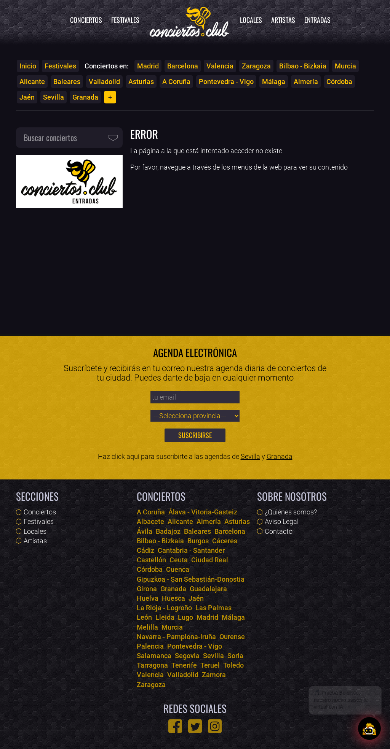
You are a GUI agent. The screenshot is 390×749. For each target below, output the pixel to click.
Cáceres (224, 541)
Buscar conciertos (50, 137)
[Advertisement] (69, 266)
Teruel (210, 665)
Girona (147, 589)
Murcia (345, 66)
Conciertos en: (107, 66)
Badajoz (168, 531)
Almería (306, 82)
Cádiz (145, 550)
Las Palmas (213, 608)
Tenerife (184, 665)
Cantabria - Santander (191, 550)
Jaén (27, 97)
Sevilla (53, 97)
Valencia (219, 66)
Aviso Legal (282, 521)
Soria (235, 656)
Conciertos (86, 20)
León (144, 617)
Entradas (317, 20)
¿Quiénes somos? (291, 512)
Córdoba (339, 82)
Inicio (27, 66)
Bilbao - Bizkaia (302, 66)
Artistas (283, 20)
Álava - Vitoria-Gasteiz (202, 512)
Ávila (144, 531)
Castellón (151, 560)
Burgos (198, 541)
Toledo (233, 665)
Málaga (273, 82)
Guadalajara (208, 589)
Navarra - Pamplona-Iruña (176, 637)
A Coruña (176, 82)
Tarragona (152, 665)
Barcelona (182, 66)
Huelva (147, 598)
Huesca (173, 598)
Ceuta (178, 560)
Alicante (32, 82)
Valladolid (104, 82)
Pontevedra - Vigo (226, 82)
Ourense (232, 637)
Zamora (214, 675)
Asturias (141, 82)
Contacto (278, 531)
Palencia (150, 646)
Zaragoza (256, 66)
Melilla (147, 627)
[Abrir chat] (369, 728)
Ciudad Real (209, 560)
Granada (85, 97)
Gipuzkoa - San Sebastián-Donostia (191, 579)
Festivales (125, 20)
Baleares (66, 82)
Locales (251, 20)
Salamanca (154, 656)
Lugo (185, 617)
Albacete (150, 521)
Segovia (187, 656)
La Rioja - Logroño (164, 608)
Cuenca (177, 569)
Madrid (148, 66)
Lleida (164, 617)
